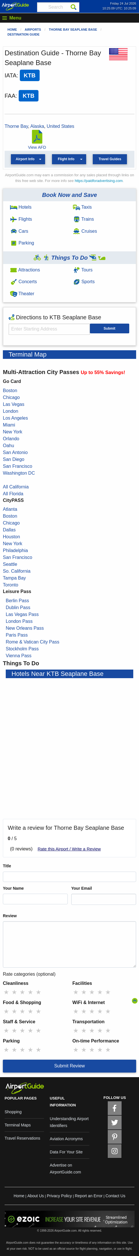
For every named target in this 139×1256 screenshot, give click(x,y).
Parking (22, 242)
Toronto (10, 584)
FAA (10, 96)
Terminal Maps (18, 1125)
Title (7, 866)
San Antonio (15, 452)
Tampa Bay (14, 578)
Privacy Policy (59, 1196)
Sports (84, 281)
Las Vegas (13, 404)
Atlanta (10, 509)
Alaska (37, 126)
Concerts (23, 281)
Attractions (25, 269)
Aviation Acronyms (66, 1138)
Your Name (13, 888)
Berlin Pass (17, 600)
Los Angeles (15, 418)
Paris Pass (17, 635)
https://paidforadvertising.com (99, 181)
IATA (10, 75)
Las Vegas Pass (22, 614)
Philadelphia (15, 550)
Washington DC (19, 473)
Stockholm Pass (22, 648)
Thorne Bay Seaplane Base (73, 29)
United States (60, 126)
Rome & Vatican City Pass (32, 641)
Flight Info (66, 159)
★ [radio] (6, 992)
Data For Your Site (66, 1152)
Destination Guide (23, 34)
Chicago (11, 397)
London (10, 411)
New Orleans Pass (25, 628)
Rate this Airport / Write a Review (69, 848)
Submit (109, 328)
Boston (10, 390)
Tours (82, 269)
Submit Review (69, 1065)
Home (12, 29)
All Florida (13, 493)
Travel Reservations (22, 1138)
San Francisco (17, 466)
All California (16, 486)
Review (10, 915)
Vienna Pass (19, 655)
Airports (33, 29)
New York (12, 431)
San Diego (13, 459)
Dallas (9, 529)
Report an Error (88, 1196)
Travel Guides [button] (110, 159)
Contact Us (115, 1196)
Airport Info (25, 159)
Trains (83, 219)
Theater (22, 293)
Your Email (81, 888)
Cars (19, 231)
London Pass (19, 621)
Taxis (82, 207)
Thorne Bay (16, 126)
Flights (21, 219)
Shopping (13, 1112)
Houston (11, 536)
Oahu (8, 445)
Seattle (10, 564)
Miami (9, 424)
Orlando (11, 438)
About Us (35, 1196)
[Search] (73, 7)
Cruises (85, 231)
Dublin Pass (18, 607)
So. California (16, 571)
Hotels (21, 207)
